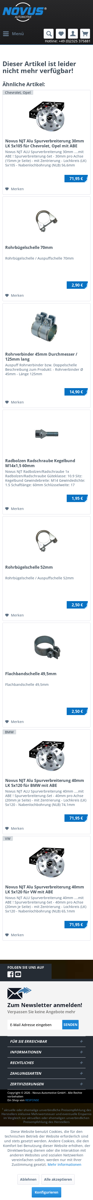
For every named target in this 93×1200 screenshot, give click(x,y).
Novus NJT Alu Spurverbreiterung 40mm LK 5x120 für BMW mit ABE (44, 783)
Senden (70, 1024)
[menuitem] (13, 34)
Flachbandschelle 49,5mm (31, 673)
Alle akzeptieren (58, 1179)
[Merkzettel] (61, 34)
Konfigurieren (46, 1192)
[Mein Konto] (73, 34)
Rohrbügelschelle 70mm (29, 247)
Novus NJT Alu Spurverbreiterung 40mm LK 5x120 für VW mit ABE (44, 889)
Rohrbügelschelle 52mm (29, 567)
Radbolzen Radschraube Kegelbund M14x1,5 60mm (40, 463)
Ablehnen (28, 1179)
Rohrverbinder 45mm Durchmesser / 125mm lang (41, 357)
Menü (13, 33)
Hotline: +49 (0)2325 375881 (68, 41)
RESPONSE (32, 1100)
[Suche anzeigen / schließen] (49, 34)
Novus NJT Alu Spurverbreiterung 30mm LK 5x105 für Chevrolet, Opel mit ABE (44, 143)
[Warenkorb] (85, 34)
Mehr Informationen (64, 1164)
